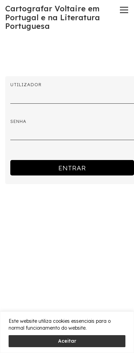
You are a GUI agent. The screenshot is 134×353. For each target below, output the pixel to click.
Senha (18, 121)
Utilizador (26, 84)
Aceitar (67, 341)
